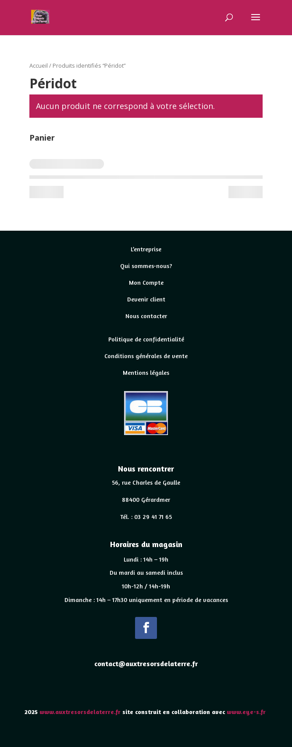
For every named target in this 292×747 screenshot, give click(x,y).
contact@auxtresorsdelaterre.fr (146, 663)
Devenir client (146, 299)
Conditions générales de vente (146, 355)
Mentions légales (146, 372)
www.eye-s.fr (247, 711)
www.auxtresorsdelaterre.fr (80, 711)
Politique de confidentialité (146, 339)
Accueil (38, 65)
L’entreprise (146, 249)
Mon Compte (146, 282)
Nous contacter (146, 315)
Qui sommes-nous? (146, 265)
